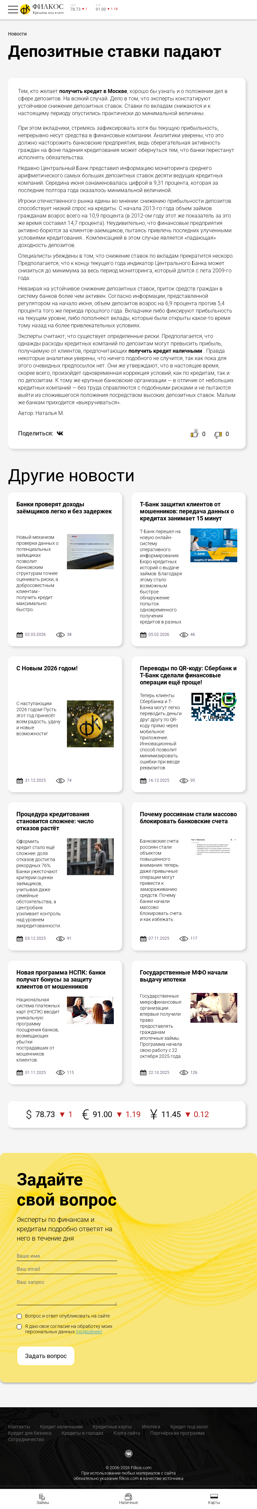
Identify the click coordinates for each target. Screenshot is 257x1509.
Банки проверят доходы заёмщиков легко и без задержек (64, 508)
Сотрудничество (26, 1439)
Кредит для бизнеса (30, 1433)
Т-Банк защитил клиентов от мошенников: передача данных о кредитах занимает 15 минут (187, 511)
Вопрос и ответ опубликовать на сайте (63, 1316)
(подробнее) (89, 1331)
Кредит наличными (61, 1426)
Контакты (19, 1426)
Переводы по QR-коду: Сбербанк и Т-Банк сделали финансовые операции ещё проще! (188, 675)
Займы (42, 1502)
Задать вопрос (46, 1355)
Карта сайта (126, 1433)
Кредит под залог (189, 1426)
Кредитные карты (112, 1426)
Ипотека (151, 1426)
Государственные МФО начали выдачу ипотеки (184, 976)
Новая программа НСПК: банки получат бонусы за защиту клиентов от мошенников (60, 979)
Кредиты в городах (82, 1433)
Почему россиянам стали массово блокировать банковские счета (188, 818)
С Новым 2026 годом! (47, 668)
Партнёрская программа (177, 1433)
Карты (214, 1502)
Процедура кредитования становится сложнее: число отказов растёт (55, 821)
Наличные (128, 1502)
